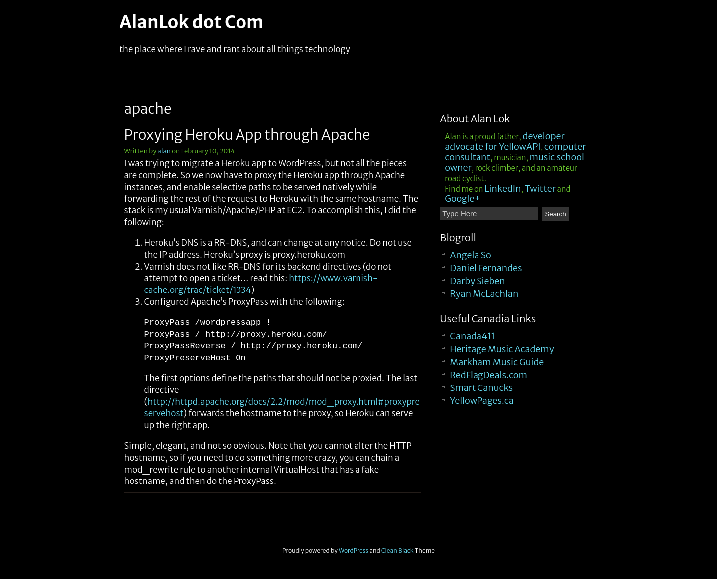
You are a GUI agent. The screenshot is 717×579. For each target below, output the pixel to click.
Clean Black (397, 550)
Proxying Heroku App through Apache (247, 135)
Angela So (470, 255)
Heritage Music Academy (502, 349)
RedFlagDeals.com (488, 375)
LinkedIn (502, 188)
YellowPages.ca (482, 400)
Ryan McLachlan (484, 293)
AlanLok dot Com (191, 22)
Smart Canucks (481, 387)
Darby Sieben (477, 281)
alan (164, 151)
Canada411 (472, 336)
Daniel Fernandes (486, 268)
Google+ (462, 198)
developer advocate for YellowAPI (504, 141)
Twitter (540, 188)
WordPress (353, 550)
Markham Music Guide (497, 362)
